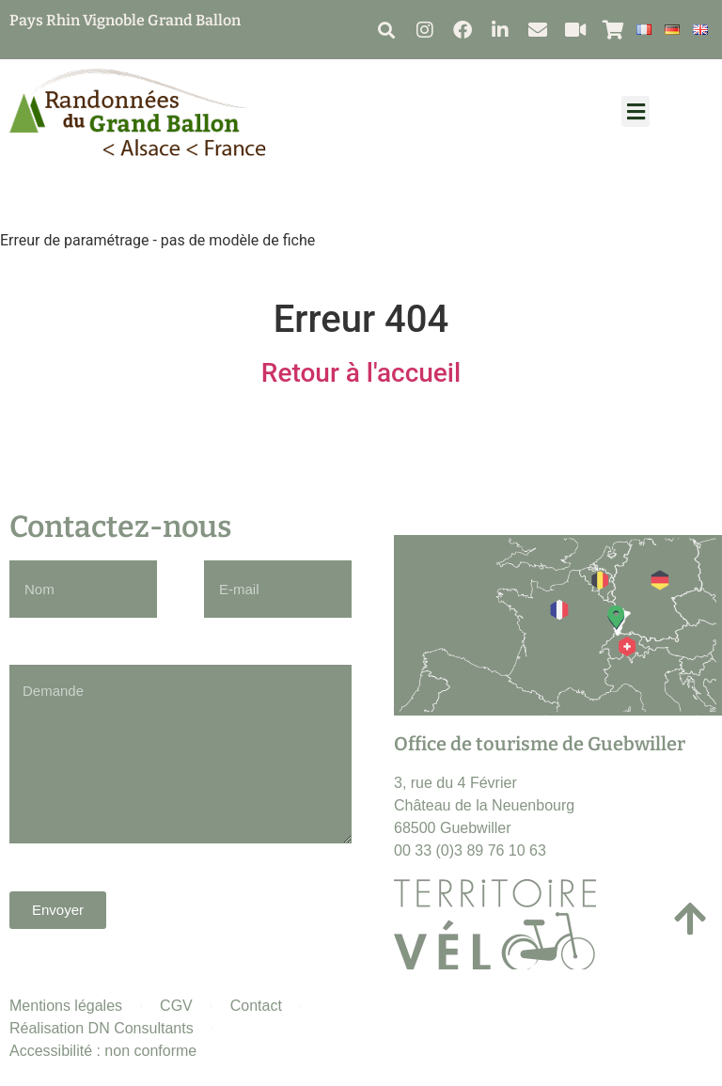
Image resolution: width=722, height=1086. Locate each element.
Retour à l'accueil (361, 372)
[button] (385, 29)
